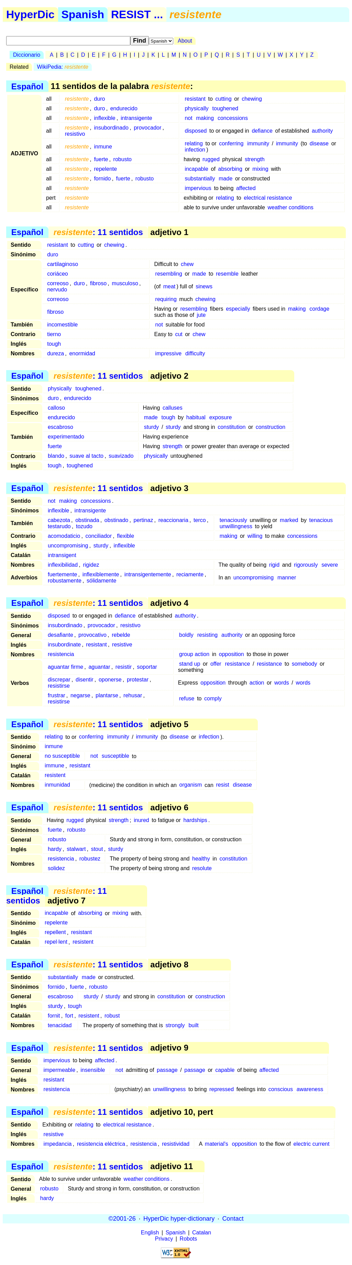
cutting (223, 99)
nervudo (57, 289)
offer (215, 664)
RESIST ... (137, 14)
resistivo (75, 134)
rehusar (132, 695)
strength (255, 159)
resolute (202, 868)
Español (27, 86)
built (193, 1025)
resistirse (59, 686)
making (205, 118)
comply (213, 698)
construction (270, 427)
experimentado (66, 437)
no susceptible (62, 756)
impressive (168, 353)
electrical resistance (268, 198)
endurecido (124, 108)
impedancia (58, 1144)
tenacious (321, 520)
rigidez (91, 565)
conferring (231, 143)
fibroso (98, 283)
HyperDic (30, 14)
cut (178, 334)
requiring (166, 299)
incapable (196, 169)
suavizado (121, 456)
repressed (221, 1089)
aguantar (99, 667)
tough (54, 344)
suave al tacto (86, 456)
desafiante (60, 635)
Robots (188, 1239)
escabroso (60, 427)
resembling (168, 274)
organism (190, 785)
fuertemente (62, 574)
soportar (147, 667)
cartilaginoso (62, 264)
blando (56, 456)
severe (329, 565)
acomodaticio (64, 536)
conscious (280, 1089)
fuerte (101, 159)
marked (289, 520)
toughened (225, 108)
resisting (207, 635)
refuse (186, 698)
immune (54, 766)
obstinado (116, 520)
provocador (147, 128)
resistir (124, 667)
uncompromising (68, 545)
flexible (125, 536)
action (257, 683)
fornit (54, 1016)
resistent (55, 775)
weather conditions (290, 207)
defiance (262, 131)
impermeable (59, 1070)
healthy (201, 859)
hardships (195, 820)
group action (194, 654)
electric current (312, 1144)
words (281, 683)
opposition (231, 654)
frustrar (56, 695)
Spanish (83, 14)
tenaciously (233, 520)
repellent (55, 932)
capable (224, 1070)
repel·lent (56, 942)
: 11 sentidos (98, 232)
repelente (105, 169)
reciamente (190, 574)
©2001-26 (122, 1218)
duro (99, 99)
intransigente (136, 118)
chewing (252, 99)
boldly (186, 635)
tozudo (84, 526)
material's (216, 1144)
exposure (220, 417)
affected (246, 188)
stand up (189, 664)
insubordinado (111, 128)
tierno (54, 334)
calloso (56, 408)
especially (238, 309)
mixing (260, 169)
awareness (310, 1089)
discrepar (59, 680)
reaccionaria (173, 520)
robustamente (64, 581)
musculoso (125, 283)
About (185, 41)
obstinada (87, 520)
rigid (274, 565)
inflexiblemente (100, 574)
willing (255, 536)
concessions (233, 118)
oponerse (110, 680)
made (225, 178)
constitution (231, 427)
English (150, 1232)
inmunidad (57, 785)
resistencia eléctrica (101, 1144)
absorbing (230, 169)
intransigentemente (147, 574)
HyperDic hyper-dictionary (178, 1218)
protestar (137, 680)
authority (322, 131)
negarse (80, 695)
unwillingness (236, 526)
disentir (85, 680)
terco (200, 520)
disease (319, 143)
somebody (304, 664)
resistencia (61, 654)
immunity (258, 143)
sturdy (151, 427)
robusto (122, 159)
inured (141, 820)
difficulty (195, 353)
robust (112, 1016)
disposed (196, 131)
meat (169, 286)
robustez (89, 859)
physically (196, 108)
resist (222, 785)
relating (193, 143)
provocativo (92, 635)
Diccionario (26, 55)
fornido (102, 178)
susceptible (115, 756)
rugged (211, 159)
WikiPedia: (62, 67)
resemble (227, 274)
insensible (92, 1070)
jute (201, 315)
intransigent (62, 555)
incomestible (62, 325)
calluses (173, 408)
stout (97, 849)
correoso (57, 283)
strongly (175, 1025)
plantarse (107, 695)
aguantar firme (65, 667)
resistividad (175, 1144)
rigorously (306, 565)
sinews (204, 286)
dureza (55, 353)
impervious (198, 188)
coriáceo (57, 274)
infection (195, 150)
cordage (319, 309)
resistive (122, 644)
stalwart (76, 849)
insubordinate (64, 644)
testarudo (59, 526)
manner (286, 577)
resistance (237, 664)
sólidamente (101, 581)
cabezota (59, 520)
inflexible (104, 118)
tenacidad (60, 1025)
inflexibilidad (63, 565)
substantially (200, 178)
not (188, 118)
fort (69, 1016)
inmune (103, 146)
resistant (195, 99)
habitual (196, 417)
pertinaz (143, 520)
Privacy (164, 1239)
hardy (55, 849)
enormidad (82, 353)
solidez (56, 868)
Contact (232, 1218)
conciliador (99, 536)
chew (187, 264)
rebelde (121, 635)
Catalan (201, 1232)
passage (167, 1070)
